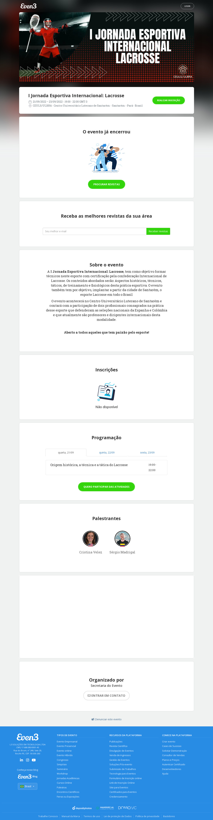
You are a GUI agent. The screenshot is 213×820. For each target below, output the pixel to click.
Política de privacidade (147, 816)
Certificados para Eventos (123, 792)
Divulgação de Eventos (121, 750)
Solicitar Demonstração (174, 750)
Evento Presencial (66, 746)
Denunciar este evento (107, 719)
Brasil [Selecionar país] (27, 786)
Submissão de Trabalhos (122, 769)
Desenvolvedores (171, 769)
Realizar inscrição (168, 100)
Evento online (64, 750)
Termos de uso (92, 816)
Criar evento (168, 741)
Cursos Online (64, 782)
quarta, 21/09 (66, 452)
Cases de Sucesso (171, 746)
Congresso (62, 759)
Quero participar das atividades (106, 486)
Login (187, 6)
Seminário (62, 769)
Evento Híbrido (65, 755)
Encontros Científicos (68, 792)
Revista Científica (118, 746)
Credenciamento (118, 796)
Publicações (115, 741)
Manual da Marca (71, 816)
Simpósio (62, 764)
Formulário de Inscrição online (125, 778)
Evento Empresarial (67, 741)
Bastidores (169, 816)
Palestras (62, 787)
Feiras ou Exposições (68, 796)
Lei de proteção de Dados (118, 816)
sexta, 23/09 (147, 452)
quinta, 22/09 (107, 452)
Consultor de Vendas (173, 755)
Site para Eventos (118, 787)
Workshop (62, 773)
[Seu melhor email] (94, 231)
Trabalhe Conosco (48, 816)
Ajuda (165, 773)
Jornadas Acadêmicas (68, 778)
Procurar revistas (106, 184)
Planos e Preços (170, 759)
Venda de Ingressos (120, 755)
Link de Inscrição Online (122, 782)
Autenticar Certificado (173, 764)
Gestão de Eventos (119, 759)
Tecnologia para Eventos (122, 773)
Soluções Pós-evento (120, 764)
